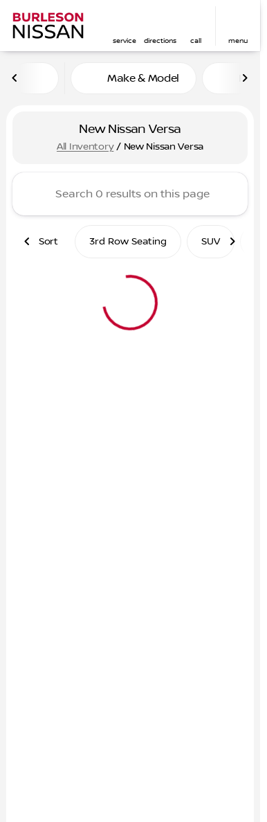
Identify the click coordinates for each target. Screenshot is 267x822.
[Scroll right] (245, 78)
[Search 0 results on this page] (130, 194)
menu (238, 40)
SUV (210, 241)
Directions (160, 40)
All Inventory (85, 146)
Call (195, 40)
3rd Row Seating (128, 241)
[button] (124, 26)
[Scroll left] (15, 78)
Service (124, 40)
